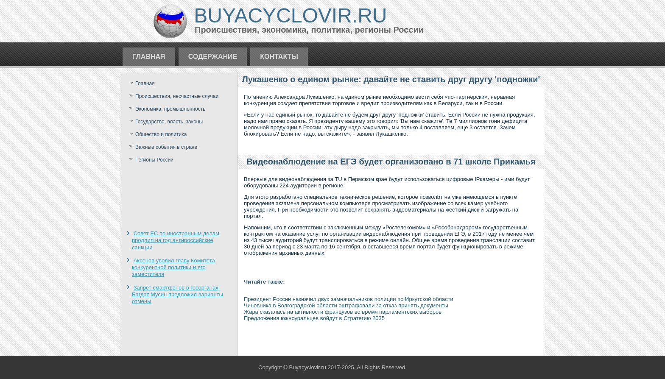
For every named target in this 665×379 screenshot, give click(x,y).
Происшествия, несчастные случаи (176, 96)
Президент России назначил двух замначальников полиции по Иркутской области (348, 299)
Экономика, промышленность (170, 109)
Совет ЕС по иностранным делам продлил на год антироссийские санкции (175, 240)
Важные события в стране (166, 147)
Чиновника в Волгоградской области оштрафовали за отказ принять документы (346, 305)
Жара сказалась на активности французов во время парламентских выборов (342, 312)
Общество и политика (161, 134)
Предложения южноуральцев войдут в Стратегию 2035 (314, 318)
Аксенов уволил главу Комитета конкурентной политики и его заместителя (173, 267)
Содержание (213, 56)
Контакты (279, 56)
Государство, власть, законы (169, 122)
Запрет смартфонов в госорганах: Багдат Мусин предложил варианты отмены (177, 294)
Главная (148, 56)
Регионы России (154, 160)
